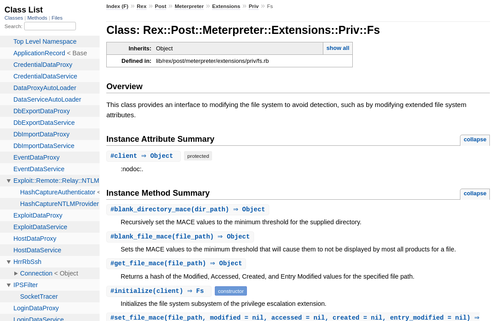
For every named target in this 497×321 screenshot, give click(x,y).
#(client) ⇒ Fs (160, 292)
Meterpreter (189, 6)
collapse (475, 139)
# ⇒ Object (144, 156)
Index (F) (117, 6)
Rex (141, 6)
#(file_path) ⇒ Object (181, 237)
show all (337, 48)
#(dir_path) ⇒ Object (188, 210)
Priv (254, 6)
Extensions (226, 6)
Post (161, 6)
